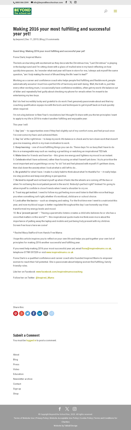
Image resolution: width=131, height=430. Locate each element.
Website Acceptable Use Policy (64, 418)
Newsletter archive (22, 379)
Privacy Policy (42, 418)
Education (18, 374)
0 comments (52, 39)
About (16, 354)
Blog (42, 39)
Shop (15, 393)
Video (16, 369)
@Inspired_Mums (45, 277)
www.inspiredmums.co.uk (59, 252)
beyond (20, 39)
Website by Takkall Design (65, 426)
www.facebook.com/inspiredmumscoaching (59, 271)
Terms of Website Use (24, 418)
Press (16, 364)
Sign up (17, 389)
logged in (31, 340)
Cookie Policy (86, 418)
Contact (17, 384)
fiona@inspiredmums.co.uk (96, 248)
